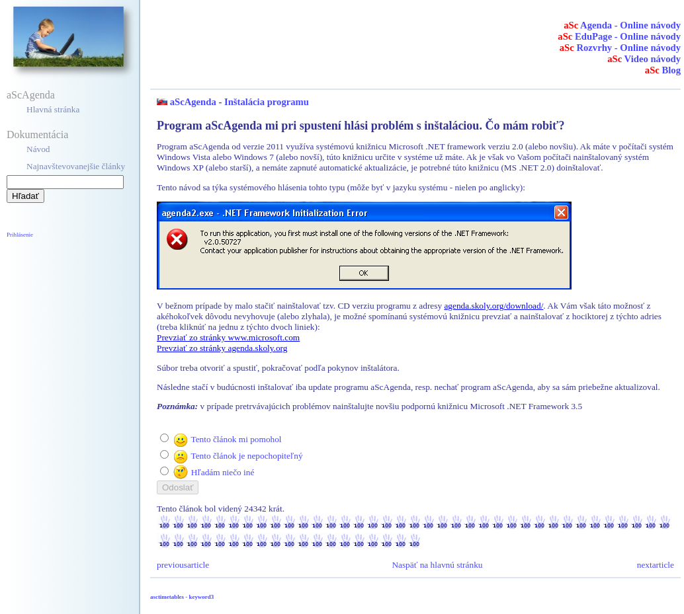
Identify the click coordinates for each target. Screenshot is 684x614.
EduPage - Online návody (619, 36)
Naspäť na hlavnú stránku (437, 565)
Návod (38, 149)
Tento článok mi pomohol (236, 439)
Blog (663, 70)
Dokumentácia (37, 134)
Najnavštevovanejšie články (75, 166)
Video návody (644, 59)
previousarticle (183, 565)
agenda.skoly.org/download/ (493, 306)
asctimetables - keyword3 (182, 597)
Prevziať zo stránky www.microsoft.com (228, 337)
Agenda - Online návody (622, 25)
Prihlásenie (20, 234)
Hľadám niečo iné (223, 472)
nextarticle (655, 565)
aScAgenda (31, 94)
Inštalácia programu (266, 101)
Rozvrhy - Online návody (620, 47)
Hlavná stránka (52, 109)
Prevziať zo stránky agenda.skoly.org (222, 348)
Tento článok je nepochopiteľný (246, 456)
